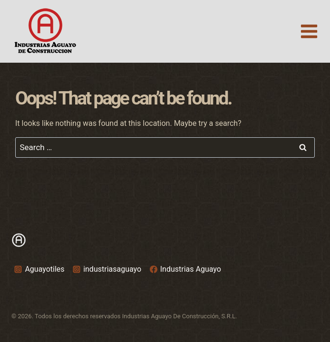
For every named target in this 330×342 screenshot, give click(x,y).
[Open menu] (308, 31)
